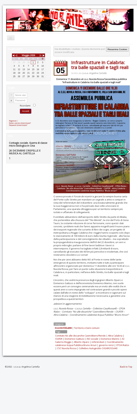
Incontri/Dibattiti (63, 327)
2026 (32, 55)
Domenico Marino (110, 338)
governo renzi (106, 345)
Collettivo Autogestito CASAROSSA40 (98, 348)
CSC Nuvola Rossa (67, 348)
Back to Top (126, 366)
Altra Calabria (115, 335)
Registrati (14, 121)
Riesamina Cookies (117, 49)
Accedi (25, 111)
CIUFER (58, 338)
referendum (97, 342)
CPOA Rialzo (122, 345)
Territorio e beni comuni (86, 327)
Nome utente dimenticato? (20, 123)
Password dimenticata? (18, 125)
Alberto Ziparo (81, 342)
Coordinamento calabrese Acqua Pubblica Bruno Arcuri (89, 343)
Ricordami (25, 105)
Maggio (26, 55)
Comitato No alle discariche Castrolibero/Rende (80, 335)
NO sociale (92, 338)
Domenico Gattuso (75, 338)
